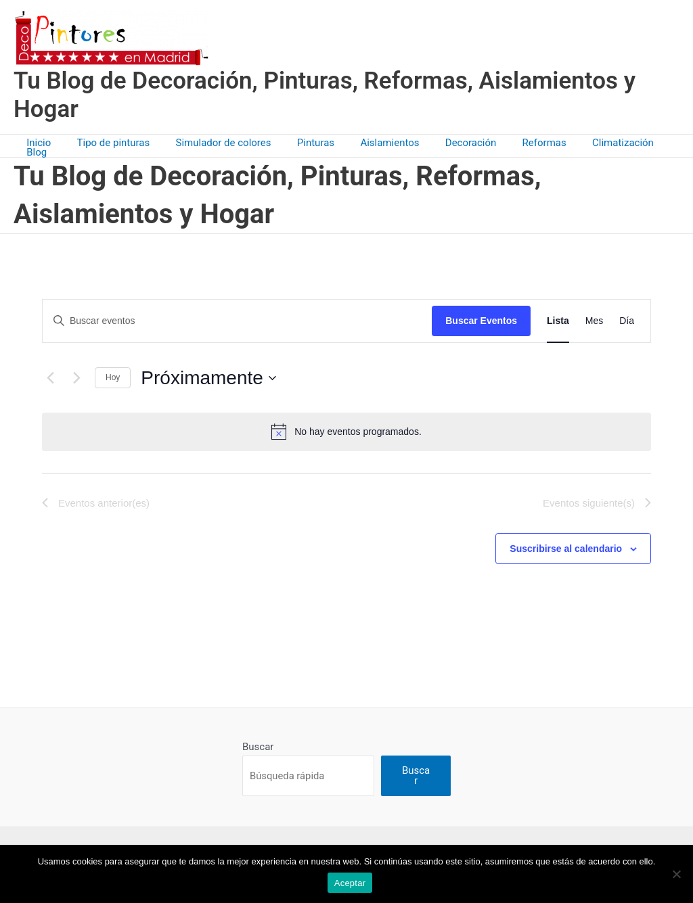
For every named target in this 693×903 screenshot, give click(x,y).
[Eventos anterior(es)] (50, 372)
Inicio (44, 142)
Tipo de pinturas (113, 142)
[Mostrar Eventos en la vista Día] (626, 315)
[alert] (346, 426)
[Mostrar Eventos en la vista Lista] (558, 315)
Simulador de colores (217, 142)
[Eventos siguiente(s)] (76, 372)
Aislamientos (373, 142)
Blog (650, 142)
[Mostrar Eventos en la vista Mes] (594, 315)
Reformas (516, 142)
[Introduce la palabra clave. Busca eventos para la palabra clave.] (237, 315)
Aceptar (350, 883)
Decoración (448, 142)
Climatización (589, 142)
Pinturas (304, 142)
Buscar (257, 741)
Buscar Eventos (481, 315)
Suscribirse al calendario (566, 543)
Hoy (113, 372)
